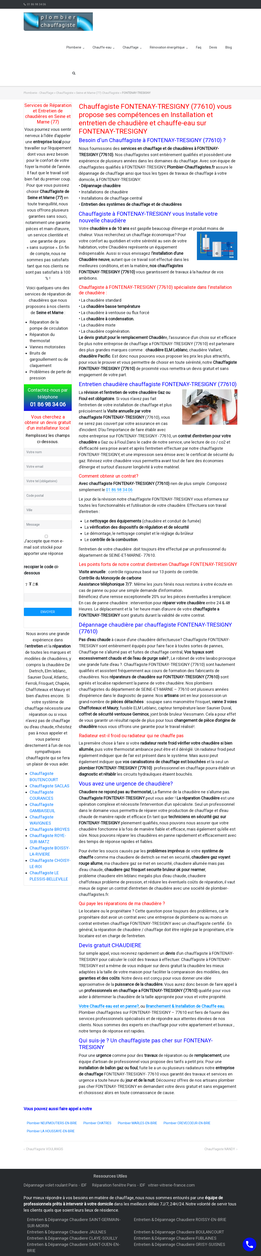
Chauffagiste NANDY (219, 1149)
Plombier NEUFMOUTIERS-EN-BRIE (52, 1123)
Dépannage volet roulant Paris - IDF (56, 1185)
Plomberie (73, 47)
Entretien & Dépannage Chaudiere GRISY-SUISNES (179, 1244)
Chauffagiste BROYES (50, 829)
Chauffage (131, 47)
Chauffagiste (64, 93)
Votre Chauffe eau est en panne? (109, 1006)
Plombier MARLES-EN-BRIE (137, 1123)
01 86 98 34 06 (36, 4)
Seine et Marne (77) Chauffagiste (97, 93)
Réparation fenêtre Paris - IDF (119, 1185)
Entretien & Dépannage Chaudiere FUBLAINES (175, 1238)
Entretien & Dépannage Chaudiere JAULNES (66, 1232)
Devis (213, 47)
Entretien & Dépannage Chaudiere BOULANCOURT (179, 1232)
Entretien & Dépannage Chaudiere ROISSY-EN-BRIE (180, 1219)
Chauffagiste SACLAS (49, 785)
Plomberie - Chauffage (38, 93)
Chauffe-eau (102, 47)
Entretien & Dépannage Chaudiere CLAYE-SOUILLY (72, 1238)
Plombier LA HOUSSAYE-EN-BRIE (51, 1131)
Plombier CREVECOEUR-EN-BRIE (187, 1123)
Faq (198, 47)
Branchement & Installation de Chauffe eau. (185, 1006)
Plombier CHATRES (97, 1123)
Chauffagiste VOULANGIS (44, 1149)
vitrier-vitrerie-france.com (172, 1185)
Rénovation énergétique (167, 47)
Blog (228, 47)
